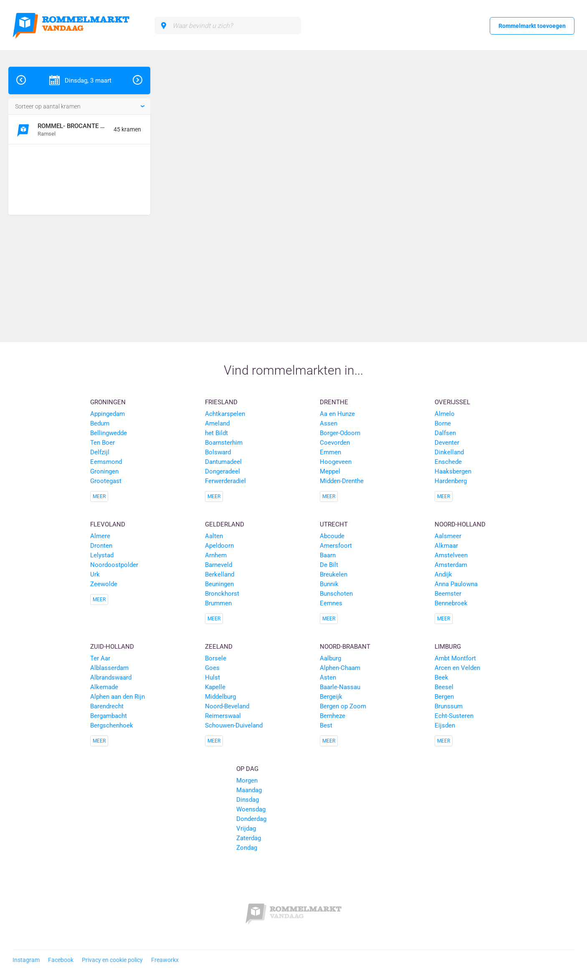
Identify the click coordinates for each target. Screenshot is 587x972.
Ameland (217, 423)
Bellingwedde (108, 433)
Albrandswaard (111, 677)
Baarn (328, 555)
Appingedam (107, 414)
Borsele (215, 658)
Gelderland (224, 524)
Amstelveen (451, 555)
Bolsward (218, 452)
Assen (328, 423)
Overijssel (452, 402)
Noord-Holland (460, 524)
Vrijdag (246, 828)
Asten (328, 677)
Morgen (247, 780)
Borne (443, 423)
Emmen (330, 452)
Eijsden (445, 725)
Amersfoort (336, 545)
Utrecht (334, 524)
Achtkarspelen (225, 414)
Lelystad (102, 555)
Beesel (444, 687)
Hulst (212, 677)
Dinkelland (449, 452)
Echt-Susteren (454, 716)
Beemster (448, 593)
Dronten (101, 545)
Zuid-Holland (112, 646)
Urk (95, 574)
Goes (212, 668)
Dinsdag (247, 799)
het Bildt (216, 433)
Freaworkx (165, 960)
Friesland (221, 402)
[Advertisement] (76, 181)
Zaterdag (248, 838)
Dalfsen (445, 433)
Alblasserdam (109, 668)
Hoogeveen (336, 462)
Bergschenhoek (111, 725)
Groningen (108, 402)
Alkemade (104, 687)
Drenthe (334, 402)
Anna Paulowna (456, 584)
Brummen (218, 603)
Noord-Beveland (227, 706)
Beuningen (219, 584)
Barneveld (218, 565)
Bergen (444, 696)
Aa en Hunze (337, 414)
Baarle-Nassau (340, 687)
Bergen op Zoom (343, 706)
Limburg (448, 646)
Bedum (99, 423)
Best (326, 725)
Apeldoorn (219, 545)
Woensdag (251, 809)
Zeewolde (103, 584)
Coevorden (335, 442)
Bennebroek (451, 603)
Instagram (26, 960)
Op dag (247, 769)
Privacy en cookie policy (112, 960)
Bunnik (329, 584)
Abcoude (332, 536)
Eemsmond (106, 462)
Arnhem (216, 555)
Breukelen (333, 574)
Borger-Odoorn (340, 433)
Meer (99, 496)
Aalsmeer (448, 536)
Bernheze (332, 716)
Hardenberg (451, 481)
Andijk (443, 574)
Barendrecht (107, 706)
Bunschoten (336, 593)
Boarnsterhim (224, 442)
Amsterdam (451, 565)
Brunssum (449, 706)
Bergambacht (108, 716)
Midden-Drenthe (342, 481)
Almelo (445, 414)
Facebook (60, 960)
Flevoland (107, 524)
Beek (441, 677)
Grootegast (105, 481)
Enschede (448, 462)
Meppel (330, 471)
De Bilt (329, 565)
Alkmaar (446, 545)
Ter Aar (100, 658)
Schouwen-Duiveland (234, 725)
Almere (100, 536)
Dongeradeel (222, 471)
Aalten (214, 536)
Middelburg (220, 696)
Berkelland (219, 574)
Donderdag (251, 819)
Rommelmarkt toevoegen (532, 26)
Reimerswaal (223, 716)
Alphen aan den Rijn (117, 696)
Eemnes (331, 603)
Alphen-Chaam (340, 668)
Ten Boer (102, 442)
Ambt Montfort (455, 658)
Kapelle (215, 687)
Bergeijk (331, 696)
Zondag (246, 847)
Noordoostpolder (114, 565)
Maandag (249, 790)
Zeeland (219, 646)
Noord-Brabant (345, 646)
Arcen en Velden (457, 668)
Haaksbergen (453, 471)
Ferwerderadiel (225, 481)
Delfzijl (99, 452)
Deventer (447, 442)
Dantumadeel (223, 462)
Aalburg (330, 658)
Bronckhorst (222, 593)
